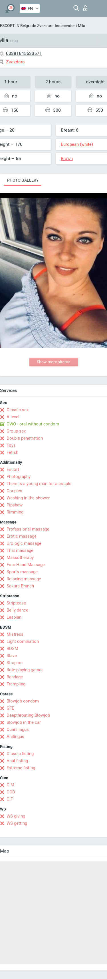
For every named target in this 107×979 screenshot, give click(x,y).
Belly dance (17, 610)
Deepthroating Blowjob (28, 715)
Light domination (23, 641)
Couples (14, 490)
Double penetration (25, 438)
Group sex (16, 431)
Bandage (15, 676)
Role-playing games (25, 669)
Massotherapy (20, 557)
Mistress (15, 634)
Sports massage (22, 571)
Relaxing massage (24, 578)
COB (11, 792)
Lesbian (14, 617)
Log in (85, 8)
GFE (10, 708)
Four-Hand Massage (26, 564)
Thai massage (20, 550)
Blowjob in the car (24, 722)
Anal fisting (17, 760)
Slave (12, 655)
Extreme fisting (21, 767)
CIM (10, 784)
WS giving (16, 816)
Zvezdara (45, 25)
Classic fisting (20, 753)
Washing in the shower (28, 497)
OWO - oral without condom (33, 424)
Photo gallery (23, 180)
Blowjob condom (23, 701)
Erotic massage (22, 536)
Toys (11, 445)
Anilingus (15, 736)
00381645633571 (24, 53)
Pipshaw (15, 505)
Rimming (15, 512)
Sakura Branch (20, 586)
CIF (10, 799)
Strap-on (15, 662)
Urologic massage (24, 543)
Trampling (16, 684)
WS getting (17, 823)
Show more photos (53, 361)
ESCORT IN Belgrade (18, 25)
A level (13, 416)
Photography (19, 476)
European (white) (77, 144)
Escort (13, 469)
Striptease (16, 603)
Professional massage (28, 529)
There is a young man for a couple (39, 483)
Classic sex (18, 409)
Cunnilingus (18, 729)
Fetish (12, 452)
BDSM (12, 648)
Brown (67, 158)
